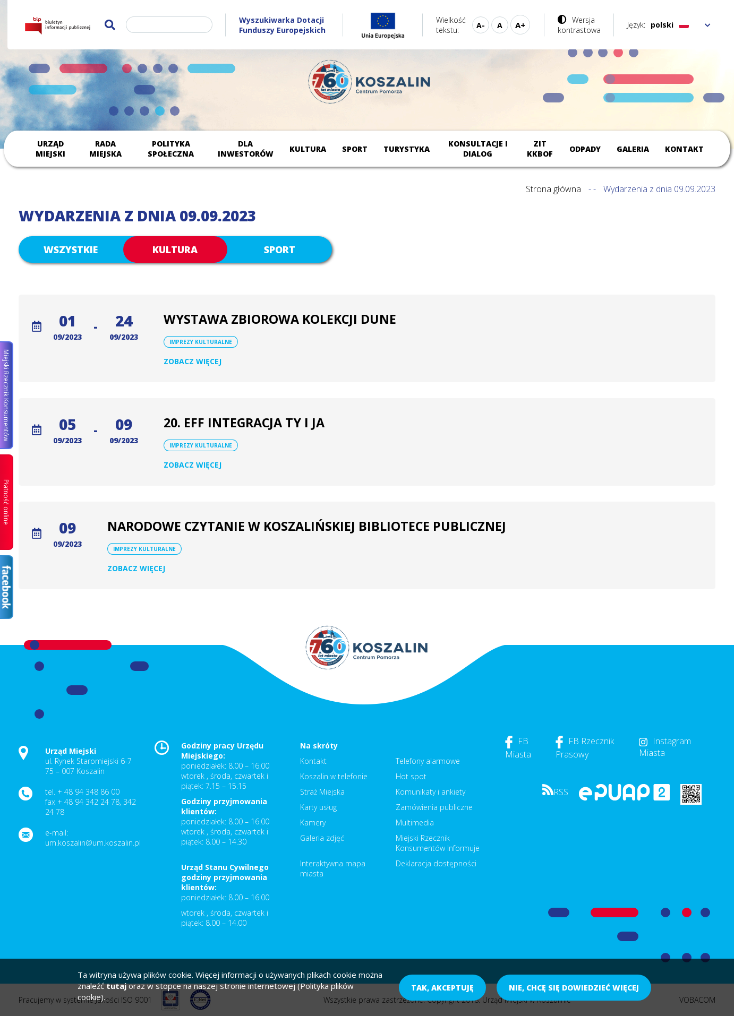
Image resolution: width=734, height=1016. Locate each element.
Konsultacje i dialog (478, 149)
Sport (355, 149)
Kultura (307, 149)
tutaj (116, 985)
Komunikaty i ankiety (430, 792)
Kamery (313, 822)
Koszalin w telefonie (334, 776)
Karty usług (318, 807)
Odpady (585, 149)
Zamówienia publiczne (434, 807)
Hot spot (411, 776)
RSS (555, 792)
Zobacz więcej (192, 361)
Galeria (633, 149)
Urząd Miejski (50, 149)
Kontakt (684, 149)
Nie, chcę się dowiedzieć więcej (574, 988)
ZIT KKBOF (540, 149)
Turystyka (406, 149)
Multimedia (415, 822)
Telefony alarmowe (428, 761)
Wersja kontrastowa (579, 25)
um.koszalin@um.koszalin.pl (93, 843)
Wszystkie (71, 249)
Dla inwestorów (246, 149)
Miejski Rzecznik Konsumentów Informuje (438, 843)
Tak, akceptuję (442, 988)
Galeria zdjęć (322, 838)
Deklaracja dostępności (436, 863)
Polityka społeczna (171, 149)
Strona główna (553, 189)
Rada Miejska (105, 149)
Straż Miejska (322, 792)
